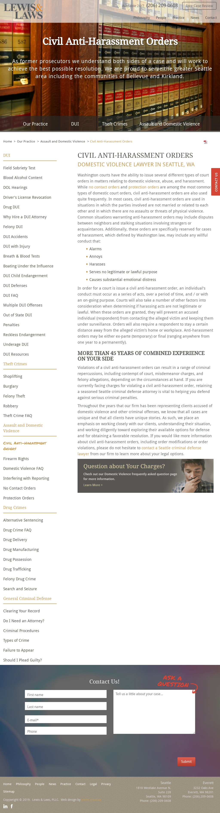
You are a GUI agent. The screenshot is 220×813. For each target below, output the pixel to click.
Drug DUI (11, 206)
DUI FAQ (10, 295)
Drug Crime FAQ (17, 529)
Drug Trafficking (17, 569)
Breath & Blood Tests (21, 256)
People (161, 17)
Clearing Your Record (21, 610)
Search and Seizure (20, 588)
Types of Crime (16, 640)
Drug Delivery (15, 539)
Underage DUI (15, 344)
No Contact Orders (19, 488)
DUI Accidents (15, 236)
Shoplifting (12, 376)
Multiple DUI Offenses (22, 305)
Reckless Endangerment (24, 334)
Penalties (11, 324)
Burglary (10, 386)
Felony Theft (14, 396)
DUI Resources (16, 354)
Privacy (106, 784)
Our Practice (35, 124)
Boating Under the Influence (28, 265)
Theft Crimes (114, 124)
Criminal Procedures (21, 630)
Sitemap (8, 791)
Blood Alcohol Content (22, 177)
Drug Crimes (14, 507)
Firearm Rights (16, 458)
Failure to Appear (18, 650)
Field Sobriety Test (19, 167)
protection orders (143, 187)
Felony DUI (13, 226)
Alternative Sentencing (23, 520)
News (195, 17)
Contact (211, 17)
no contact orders (104, 187)
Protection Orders (18, 498)
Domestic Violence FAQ (23, 468)
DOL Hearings (15, 187)
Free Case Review (199, 5)
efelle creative (91, 800)
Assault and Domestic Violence (169, 124)
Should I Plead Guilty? (22, 660)
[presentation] (159, 748)
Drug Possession (17, 559)
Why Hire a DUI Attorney (25, 216)
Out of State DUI (17, 314)
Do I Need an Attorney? (23, 620)
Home (7, 141)
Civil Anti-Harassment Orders (24, 446)
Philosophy (141, 17)
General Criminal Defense (27, 598)
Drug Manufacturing (21, 549)
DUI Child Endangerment (25, 275)
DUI (75, 124)
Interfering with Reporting (26, 478)
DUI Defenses (15, 285)
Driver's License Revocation (27, 197)
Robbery (10, 405)
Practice (179, 17)
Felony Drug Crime (19, 578)
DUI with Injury (16, 246)
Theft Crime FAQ (17, 415)
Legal (93, 784)
